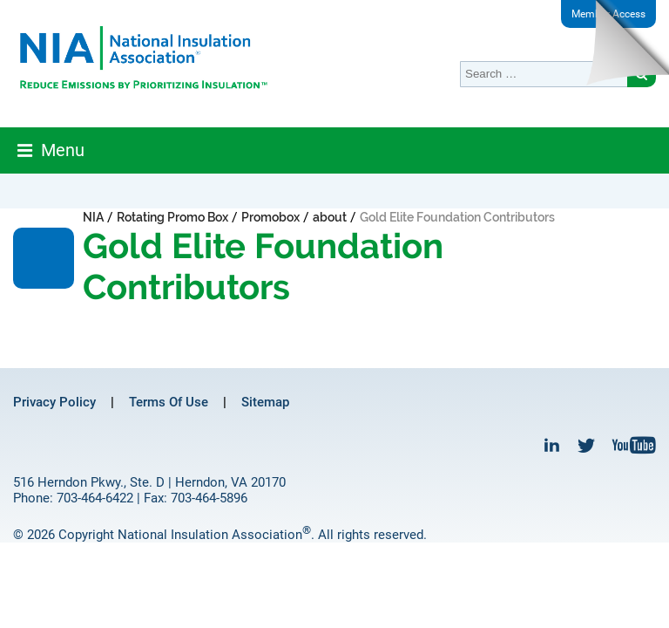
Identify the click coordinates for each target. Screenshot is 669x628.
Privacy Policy (54, 402)
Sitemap (265, 402)
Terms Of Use (168, 402)
